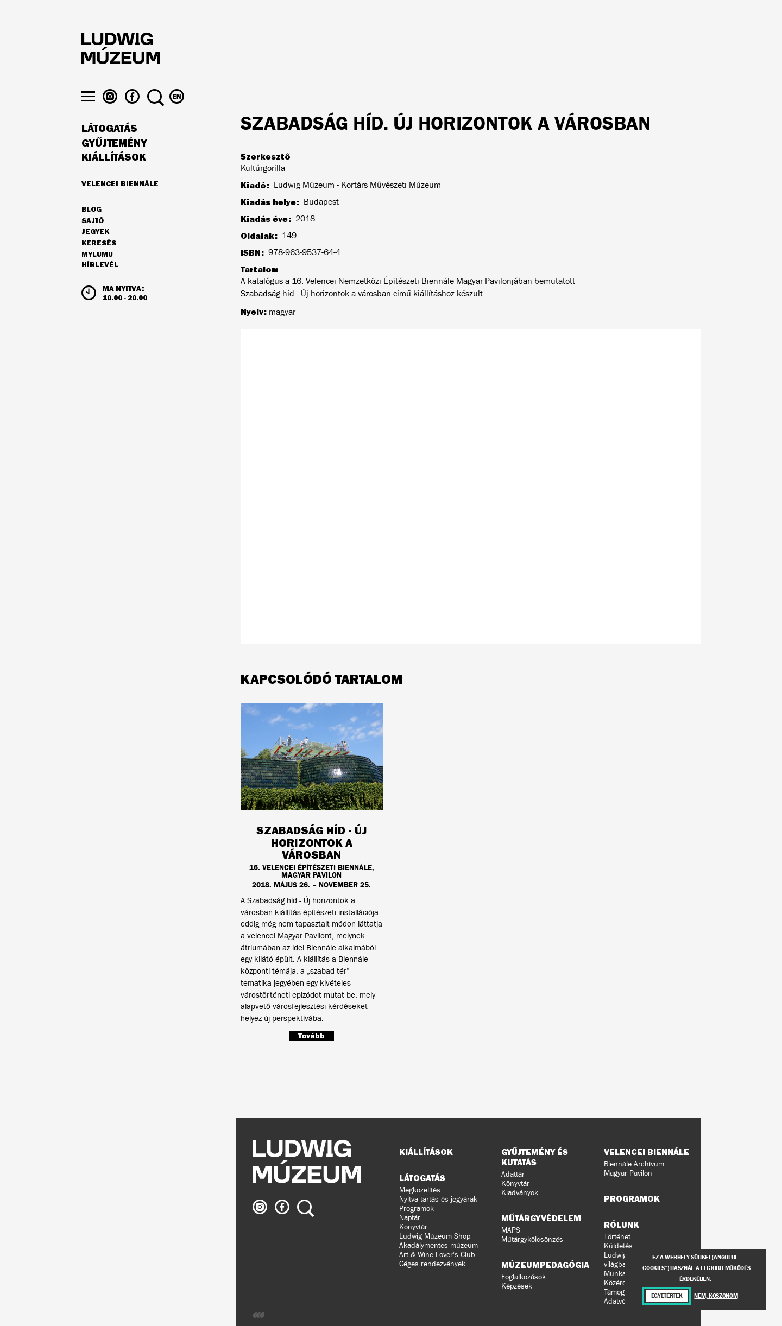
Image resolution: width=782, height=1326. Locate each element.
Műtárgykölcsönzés (532, 1239)
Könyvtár (413, 1227)
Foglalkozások (523, 1276)
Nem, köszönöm (715, 1295)
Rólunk (621, 1224)
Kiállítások (113, 178)
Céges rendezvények (432, 1263)
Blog (91, 230)
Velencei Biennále (120, 204)
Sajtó (92, 241)
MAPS (510, 1230)
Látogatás (109, 149)
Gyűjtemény (114, 163)
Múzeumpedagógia (545, 1264)
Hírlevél (99, 285)
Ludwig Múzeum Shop (434, 1236)
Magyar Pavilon (628, 1173)
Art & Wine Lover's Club (437, 1254)
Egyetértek (667, 1295)
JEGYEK (95, 252)
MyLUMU (97, 275)
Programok (416, 1208)
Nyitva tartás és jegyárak (438, 1199)
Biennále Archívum (634, 1164)
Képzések (516, 1286)
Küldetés (618, 1246)
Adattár (513, 1174)
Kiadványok (519, 1192)
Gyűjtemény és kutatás (534, 1157)
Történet (617, 1236)
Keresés (98, 264)
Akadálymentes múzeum (438, 1245)
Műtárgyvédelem (541, 1218)
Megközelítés (419, 1190)
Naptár (409, 1217)
